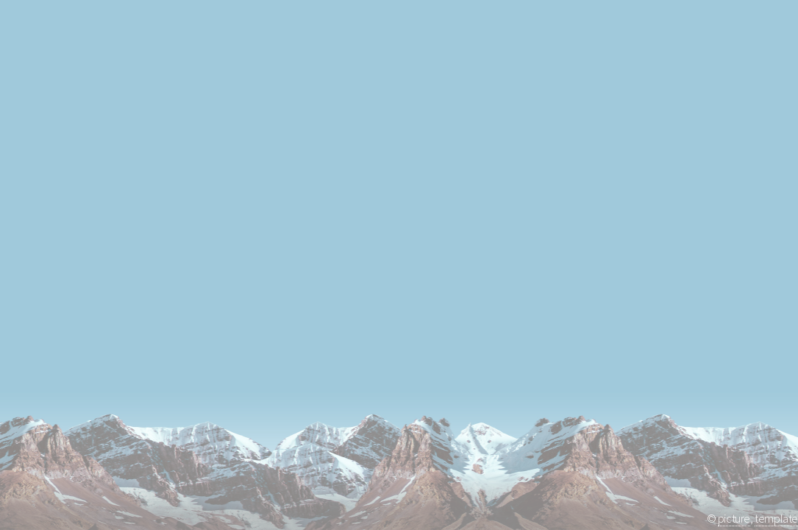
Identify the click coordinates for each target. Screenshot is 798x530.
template (776, 518)
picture (734, 518)
